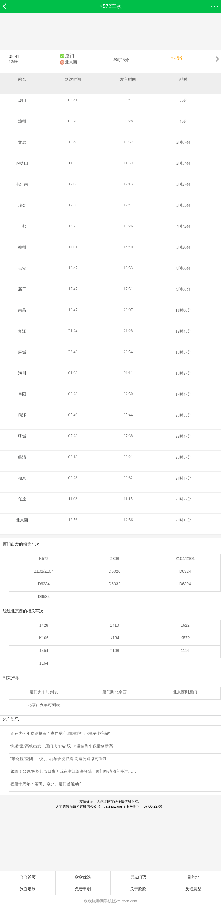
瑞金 (22, 205)
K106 (44, 638)
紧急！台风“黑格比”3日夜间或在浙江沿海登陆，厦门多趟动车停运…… (73, 771)
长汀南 (22, 184)
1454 (43, 650)
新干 (22, 289)
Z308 (114, 558)
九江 (22, 331)
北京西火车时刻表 (44, 704)
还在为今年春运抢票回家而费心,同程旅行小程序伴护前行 (61, 733)
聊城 (22, 436)
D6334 (44, 584)
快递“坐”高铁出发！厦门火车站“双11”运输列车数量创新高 (61, 746)
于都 (22, 226)
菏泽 (22, 415)
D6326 (114, 571)
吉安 (22, 268)
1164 (43, 663)
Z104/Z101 (185, 558)
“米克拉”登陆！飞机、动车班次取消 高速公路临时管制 (58, 758)
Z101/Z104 (44, 571)
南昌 (22, 310)
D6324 (185, 571)
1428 (43, 625)
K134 (114, 638)
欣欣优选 (83, 877)
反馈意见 (193, 889)
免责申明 (83, 889)
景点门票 (138, 877)
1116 (185, 650)
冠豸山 (22, 163)
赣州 (22, 247)
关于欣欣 (138, 889)
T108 (114, 650)
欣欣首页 (28, 877)
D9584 (44, 596)
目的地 (193, 877)
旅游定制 (28, 889)
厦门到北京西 (114, 692)
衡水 (22, 478)
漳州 (22, 121)
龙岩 (22, 142)
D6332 (114, 584)
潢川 (22, 373)
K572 (44, 558)
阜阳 (22, 394)
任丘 (22, 499)
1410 (114, 625)
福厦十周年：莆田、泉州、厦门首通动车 (46, 784)
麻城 (22, 352)
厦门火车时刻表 (44, 692)
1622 (185, 625)
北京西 (71, 62)
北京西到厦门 (185, 692)
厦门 (69, 55)
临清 (22, 457)
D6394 (185, 584)
